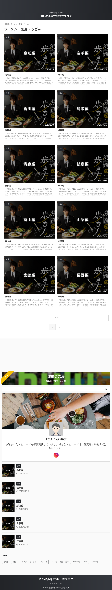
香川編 (8, 130)
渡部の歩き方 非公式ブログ (56, 16)
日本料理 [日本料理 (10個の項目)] (94, 561)
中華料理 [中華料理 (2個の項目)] (76, 561)
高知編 (8, 75)
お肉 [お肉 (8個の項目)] (14, 561)
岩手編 (61, 75)
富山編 (8, 241)
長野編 (61, 296)
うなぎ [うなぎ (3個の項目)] (6, 561)
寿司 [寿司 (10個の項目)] (85, 561)
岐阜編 (61, 186)
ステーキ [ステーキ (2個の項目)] (44, 561)
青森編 (8, 186)
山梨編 (61, 241)
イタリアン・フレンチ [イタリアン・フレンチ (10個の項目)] (28, 561)
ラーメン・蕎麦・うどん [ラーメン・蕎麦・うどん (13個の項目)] (60, 561)
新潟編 (19, 505)
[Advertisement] (21, 354)
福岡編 (19, 487)
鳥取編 (61, 130)
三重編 (19, 541)
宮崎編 (8, 296)
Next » (56, 318)
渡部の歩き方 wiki (56, 583)
